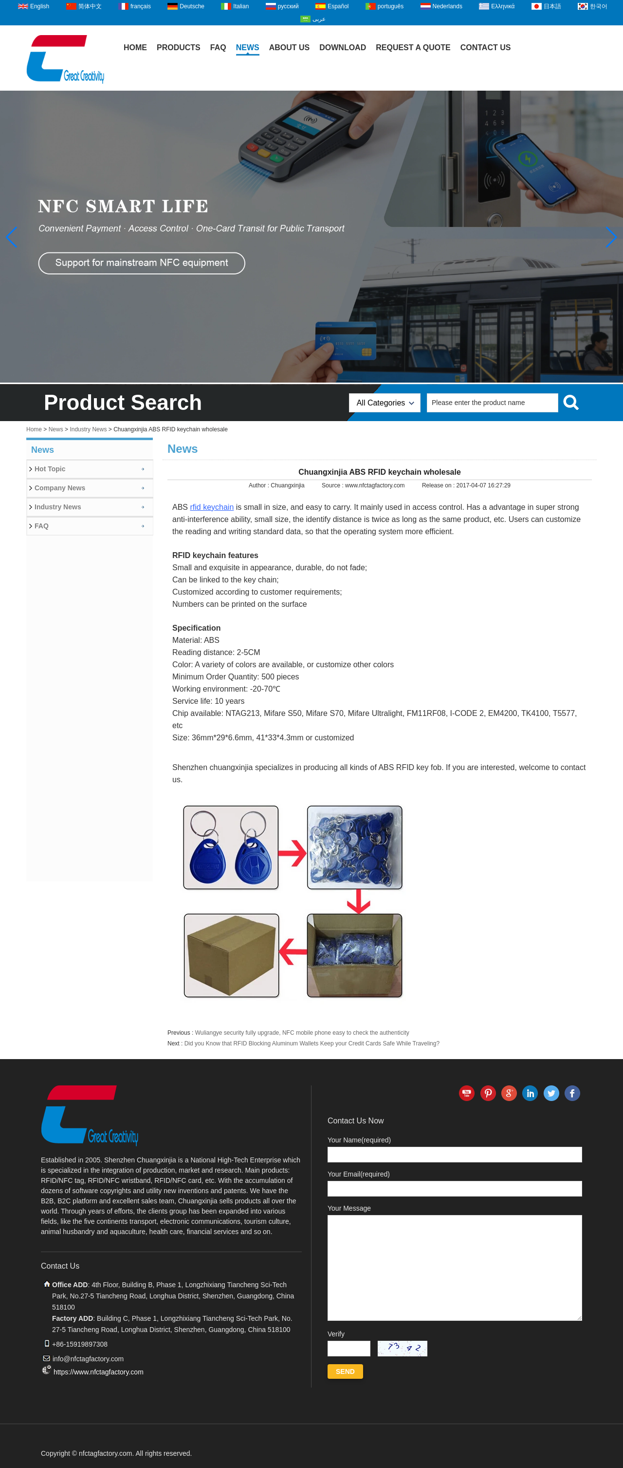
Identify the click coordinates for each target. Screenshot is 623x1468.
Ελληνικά (502, 6)
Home (135, 47)
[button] (611, 237)
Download (342, 47)
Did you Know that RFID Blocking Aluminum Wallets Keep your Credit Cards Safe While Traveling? (312, 1043)
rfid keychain (212, 507)
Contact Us (485, 47)
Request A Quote (413, 47)
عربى (319, 19)
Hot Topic (50, 469)
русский (288, 6)
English (39, 6)
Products (179, 47)
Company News (60, 488)
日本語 (552, 6)
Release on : (439, 485)
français (140, 6)
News (247, 47)
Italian (241, 6)
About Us (289, 47)
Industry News (88, 429)
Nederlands (447, 6)
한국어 (598, 6)
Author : (260, 485)
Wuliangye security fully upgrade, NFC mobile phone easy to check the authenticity (302, 1032)
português (390, 6)
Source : (333, 485)
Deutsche (192, 6)
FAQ (218, 47)
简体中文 (90, 6)
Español (338, 6)
